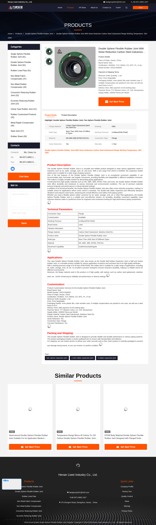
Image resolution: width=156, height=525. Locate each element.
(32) (23, 93)
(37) (18, 77)
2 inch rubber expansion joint (82, 358)
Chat (140, 8)
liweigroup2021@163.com (114, 2)
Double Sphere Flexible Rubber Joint (39, 34)
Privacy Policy (127, 511)
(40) (22, 124)
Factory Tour (127, 491)
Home (60, 8)
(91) (20, 55)
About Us (94, 8)
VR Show (82, 8)
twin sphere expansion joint (57, 358)
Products (70, 8)
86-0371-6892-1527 (139, 2)
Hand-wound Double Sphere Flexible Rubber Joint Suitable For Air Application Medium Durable (28, 437)
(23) (22, 102)
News (127, 501)
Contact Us (107, 8)
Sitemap (127, 506)
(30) (23, 115)
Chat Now (24, 176)
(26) (19, 85)
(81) (21, 63)
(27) (17, 131)
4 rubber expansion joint (107, 358)
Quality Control (127, 496)
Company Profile (127, 487)
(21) (24, 109)
